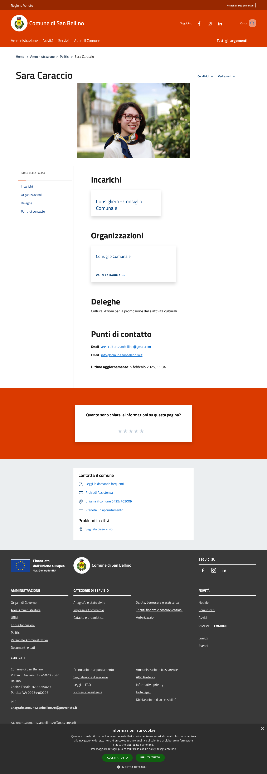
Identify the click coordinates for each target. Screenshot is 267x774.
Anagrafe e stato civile (89, 602)
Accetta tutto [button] (117, 757)
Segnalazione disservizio (90, 677)
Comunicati (207, 609)
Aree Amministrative (25, 609)
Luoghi (203, 638)
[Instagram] (203, 23)
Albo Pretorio (145, 677)
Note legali (143, 692)
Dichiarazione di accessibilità (156, 699)
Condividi (206, 76)
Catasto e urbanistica (88, 617)
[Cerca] (251, 23)
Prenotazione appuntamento (93, 669)
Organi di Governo (24, 602)
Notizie (204, 602)
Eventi (203, 645)
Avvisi (203, 617)
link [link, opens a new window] (173, 749)
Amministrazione (42, 56)
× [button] (262, 728)
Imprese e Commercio (88, 609)
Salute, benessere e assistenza (157, 602)
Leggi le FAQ (82, 684)
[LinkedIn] (214, 23)
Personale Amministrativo (29, 639)
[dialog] (133, 749)
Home (20, 56)
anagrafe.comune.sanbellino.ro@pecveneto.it (44, 707)
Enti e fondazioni (23, 624)
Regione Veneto (22, 5)
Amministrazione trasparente (157, 669)
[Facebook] (193, 23)
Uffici (14, 617)
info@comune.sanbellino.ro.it (121, 354)
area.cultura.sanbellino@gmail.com (126, 346)
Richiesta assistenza (87, 692)
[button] (133, 767)
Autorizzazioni (146, 617)
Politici (64, 56)
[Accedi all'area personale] (240, 6)
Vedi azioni (227, 76)
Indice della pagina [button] (33, 173)
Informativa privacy (150, 684)
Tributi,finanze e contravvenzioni (159, 609)
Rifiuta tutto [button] (150, 757)
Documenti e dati (23, 647)
